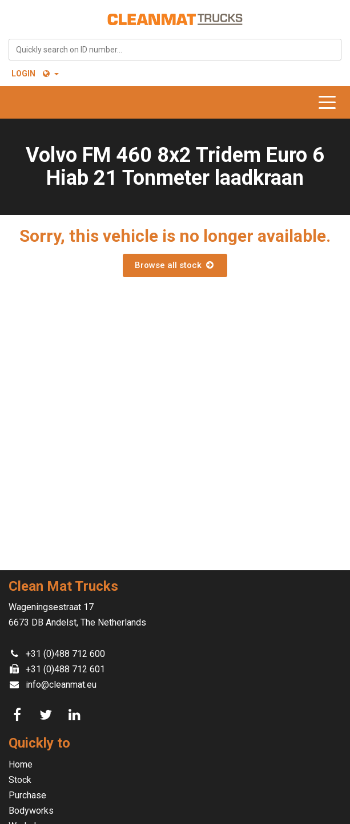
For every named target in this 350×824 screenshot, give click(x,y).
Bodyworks (31, 810)
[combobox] (175, 49)
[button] (50, 73)
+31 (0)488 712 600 (65, 653)
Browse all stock (175, 265)
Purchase (27, 795)
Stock (20, 779)
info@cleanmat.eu (61, 684)
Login (23, 73)
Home (21, 764)
